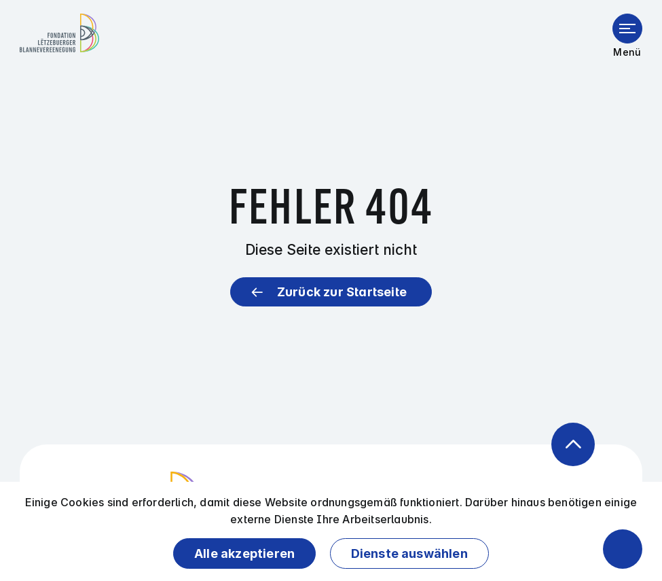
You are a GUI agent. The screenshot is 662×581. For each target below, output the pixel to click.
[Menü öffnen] (627, 28)
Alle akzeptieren (244, 553)
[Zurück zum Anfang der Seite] (573, 444)
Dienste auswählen (409, 553)
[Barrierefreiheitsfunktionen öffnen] (622, 549)
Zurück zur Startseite (342, 292)
